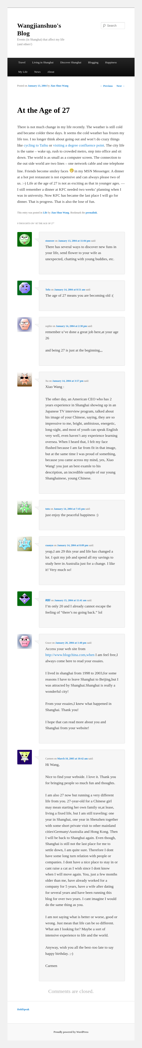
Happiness (111, 62)
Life (45, 212)
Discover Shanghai (70, 62)
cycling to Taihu (36, 145)
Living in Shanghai (42, 62)
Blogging (93, 62)
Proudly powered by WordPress (71, 1032)
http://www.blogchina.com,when (70, 655)
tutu (47, 508)
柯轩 (47, 600)
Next (121, 85)
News (37, 71)
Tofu (47, 289)
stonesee (49, 240)
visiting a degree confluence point (78, 145)
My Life (22, 71)
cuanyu (49, 545)
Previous (106, 85)
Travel (21, 62)
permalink (91, 212)
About (50, 71)
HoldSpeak (23, 1009)
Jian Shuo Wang (59, 85)
